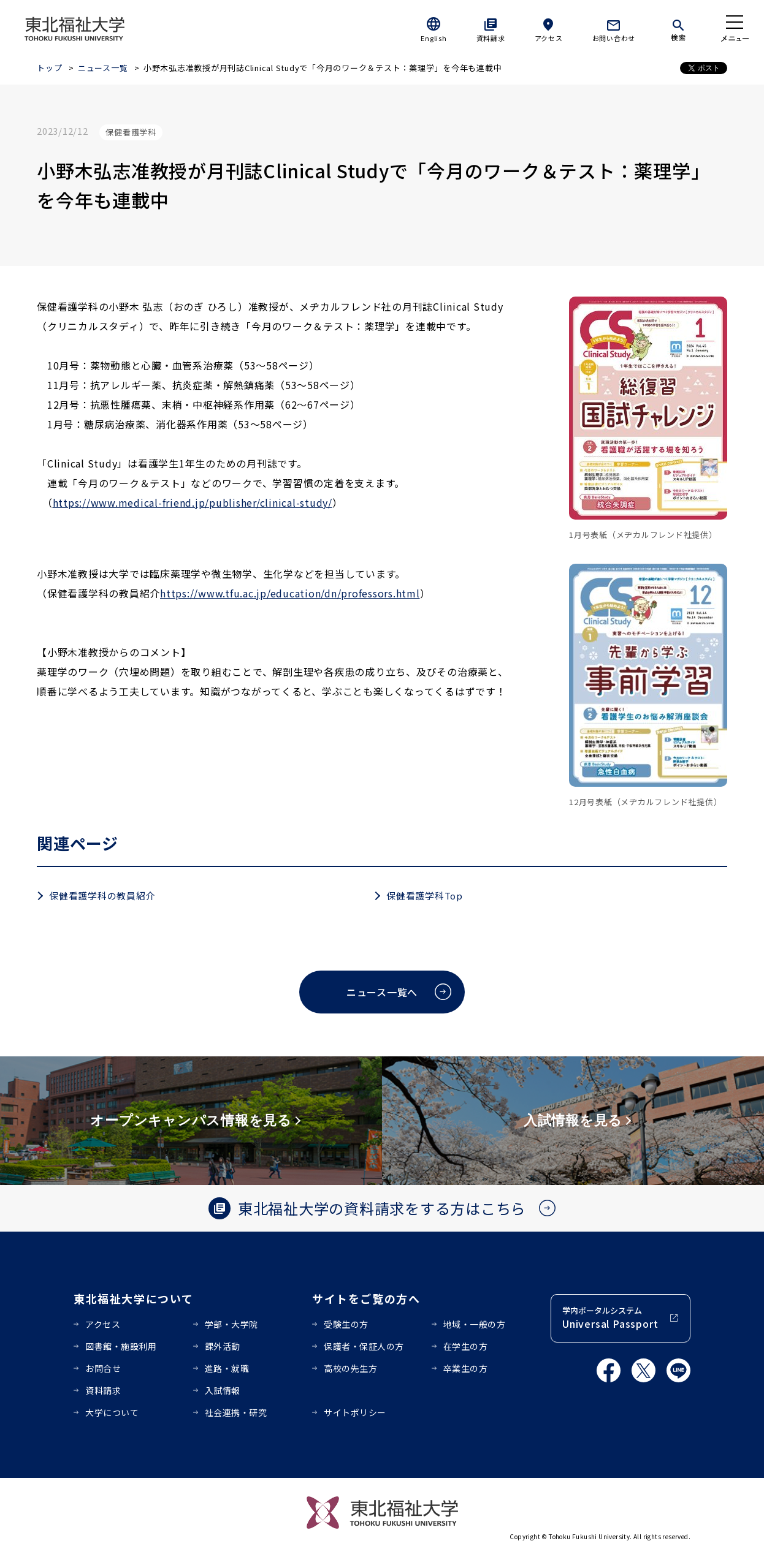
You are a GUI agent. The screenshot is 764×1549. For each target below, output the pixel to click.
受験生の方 (346, 1324)
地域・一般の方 (474, 1324)
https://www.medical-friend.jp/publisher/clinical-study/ (192, 502)
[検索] (678, 28)
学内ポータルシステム (610, 1318)
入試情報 (222, 1390)
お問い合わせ (614, 38)
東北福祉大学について (133, 1298)
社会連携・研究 (236, 1412)
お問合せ (103, 1368)
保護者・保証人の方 (364, 1346)
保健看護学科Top (424, 895)
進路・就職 (227, 1368)
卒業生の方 (465, 1368)
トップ (49, 68)
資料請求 (490, 38)
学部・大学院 (231, 1324)
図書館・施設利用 (120, 1346)
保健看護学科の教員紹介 (102, 895)
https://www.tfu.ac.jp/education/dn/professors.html (290, 593)
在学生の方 (465, 1346)
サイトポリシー (355, 1412)
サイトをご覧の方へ (366, 1298)
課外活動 (222, 1346)
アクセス (549, 38)
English (433, 38)
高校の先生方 (350, 1368)
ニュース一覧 (103, 68)
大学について (112, 1412)
